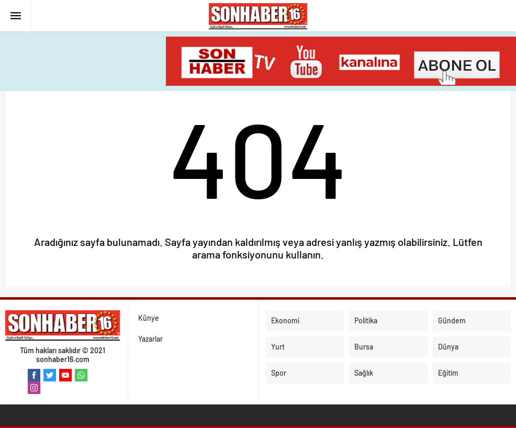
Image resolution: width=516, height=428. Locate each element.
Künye (148, 317)
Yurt (278, 346)
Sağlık (363, 372)
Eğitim (448, 372)
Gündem (452, 320)
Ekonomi (285, 320)
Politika (365, 320)
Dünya (448, 346)
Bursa (363, 346)
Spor (278, 372)
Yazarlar (150, 338)
